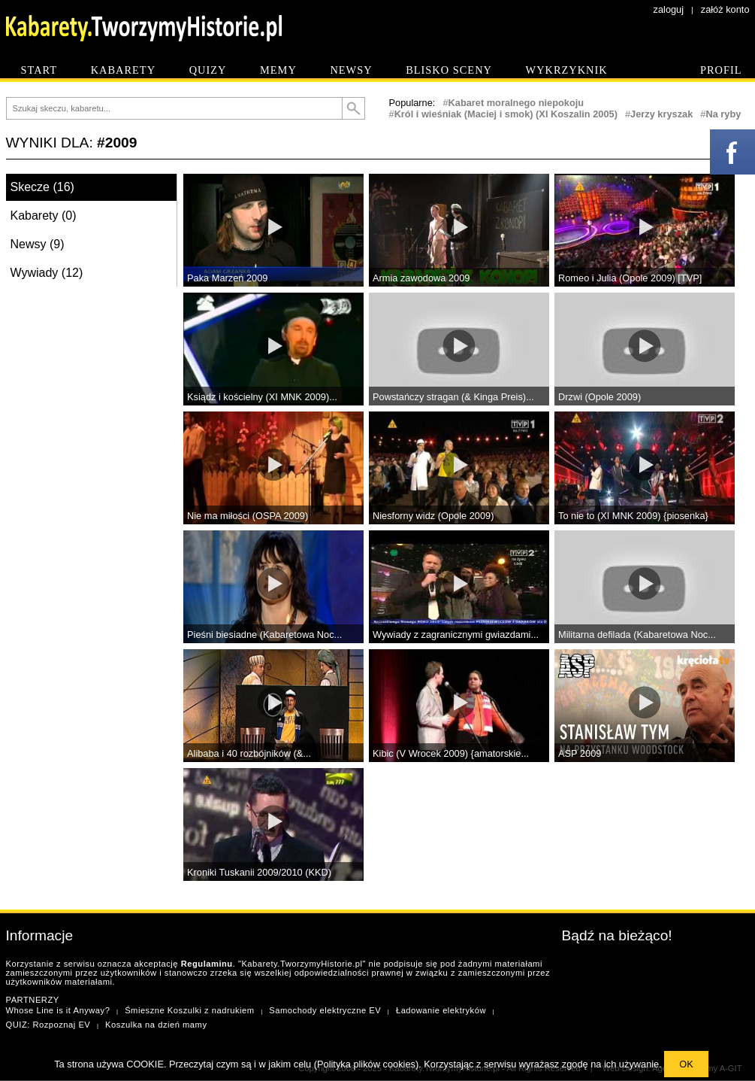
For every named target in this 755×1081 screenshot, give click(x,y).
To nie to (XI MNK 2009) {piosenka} (633, 515)
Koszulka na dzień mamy (156, 1024)
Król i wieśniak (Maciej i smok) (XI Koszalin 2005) (506, 114)
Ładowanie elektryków (441, 1010)
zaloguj (669, 9)
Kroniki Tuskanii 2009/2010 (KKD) (259, 872)
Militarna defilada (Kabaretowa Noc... (637, 634)
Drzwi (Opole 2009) (599, 396)
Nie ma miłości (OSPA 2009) (247, 515)
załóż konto (725, 9)
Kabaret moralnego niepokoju (516, 102)
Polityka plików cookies (366, 1064)
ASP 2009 (579, 753)
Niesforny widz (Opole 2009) (433, 515)
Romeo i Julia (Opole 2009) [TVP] (630, 278)
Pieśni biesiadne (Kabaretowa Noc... (264, 634)
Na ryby (723, 114)
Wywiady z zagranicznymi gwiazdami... (456, 634)
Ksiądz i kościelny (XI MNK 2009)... (262, 396)
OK (686, 1064)
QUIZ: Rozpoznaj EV (48, 1024)
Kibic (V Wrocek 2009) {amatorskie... (451, 753)
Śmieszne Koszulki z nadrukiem (189, 1010)
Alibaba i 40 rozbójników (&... (249, 753)
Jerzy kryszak (661, 114)
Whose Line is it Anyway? (58, 1010)
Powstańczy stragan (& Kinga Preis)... (453, 396)
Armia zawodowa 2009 (421, 278)
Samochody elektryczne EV (325, 1010)
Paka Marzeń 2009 (227, 278)
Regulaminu (207, 963)
